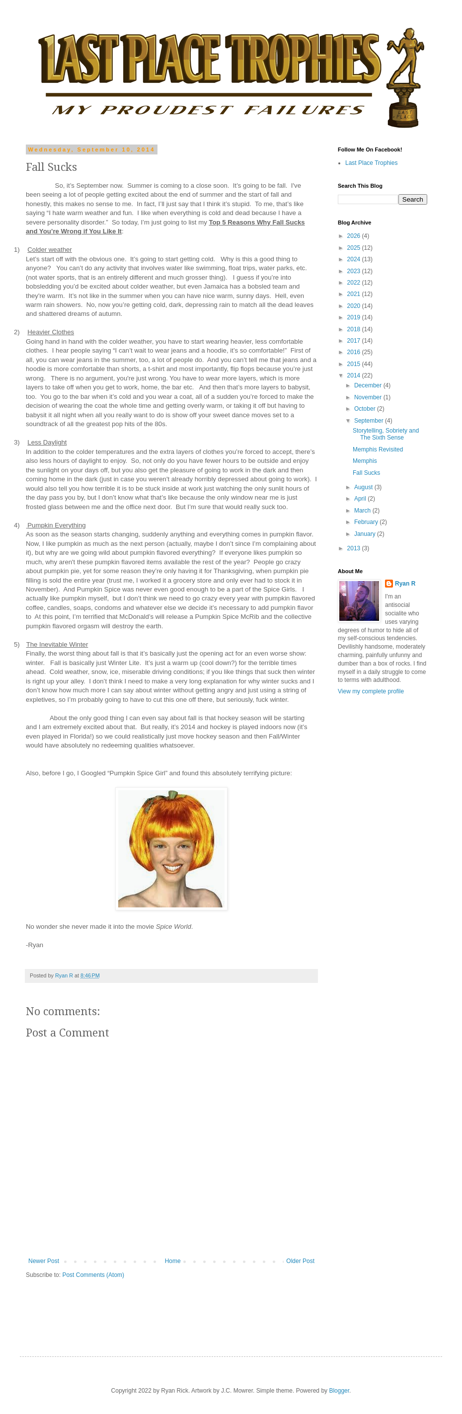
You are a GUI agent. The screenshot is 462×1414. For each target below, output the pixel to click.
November (369, 397)
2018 (354, 329)
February (367, 522)
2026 (354, 235)
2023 (354, 271)
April (361, 498)
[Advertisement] (382, 1175)
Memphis (365, 460)
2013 (354, 548)
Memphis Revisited (378, 449)
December (369, 385)
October (365, 408)
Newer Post (43, 1261)
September (369, 420)
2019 (354, 317)
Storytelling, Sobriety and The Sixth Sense (386, 434)
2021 (354, 294)
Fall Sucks (366, 472)
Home (173, 1261)
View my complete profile (371, 691)
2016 (354, 352)
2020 (354, 305)
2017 (354, 340)
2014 (354, 375)
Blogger (339, 1390)
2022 (354, 282)
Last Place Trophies (371, 162)
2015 (354, 364)
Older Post (300, 1261)
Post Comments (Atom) (93, 1274)
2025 (354, 247)
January (365, 533)
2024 (354, 259)
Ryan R (405, 583)
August (364, 487)
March (363, 510)
